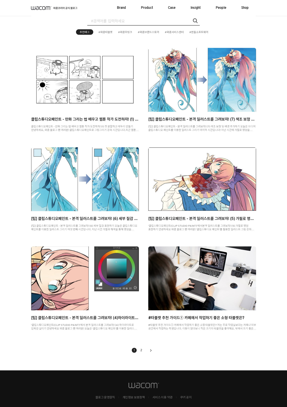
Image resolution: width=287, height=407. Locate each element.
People (221, 8)
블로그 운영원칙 (105, 397)
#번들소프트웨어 (198, 32)
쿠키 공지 (186, 397)
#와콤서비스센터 (174, 32)
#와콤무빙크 (125, 32)
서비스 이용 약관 (162, 397)
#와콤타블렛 (105, 32)
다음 (150, 350)
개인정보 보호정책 (134, 397)
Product (147, 8)
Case (171, 8)
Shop (245, 8)
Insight (195, 8)
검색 (195, 21)
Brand (121, 8)
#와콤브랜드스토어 (148, 32)
